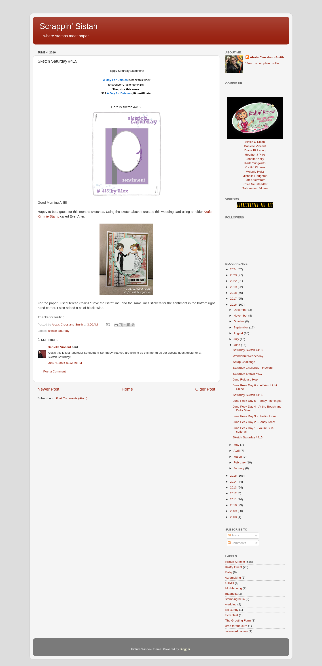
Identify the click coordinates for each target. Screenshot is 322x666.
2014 (233, 481)
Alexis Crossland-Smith (267, 57)
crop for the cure (236, 626)
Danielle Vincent (59, 347)
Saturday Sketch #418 (248, 350)
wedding (231, 604)
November (241, 315)
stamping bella (235, 599)
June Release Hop (245, 379)
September (241, 327)
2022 (233, 281)
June (237, 345)
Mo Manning (233, 588)
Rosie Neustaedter (254, 184)
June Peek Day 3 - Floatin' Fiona (254, 416)
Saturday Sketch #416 (248, 395)
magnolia (231, 593)
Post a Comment (54, 371)
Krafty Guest (233, 567)
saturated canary (236, 631)
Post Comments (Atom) (71, 398)
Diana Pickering (255, 150)
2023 (233, 275)
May (237, 444)
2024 (233, 269)
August (239, 333)
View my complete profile (262, 63)
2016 (233, 304)
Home (127, 389)
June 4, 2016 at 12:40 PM (65, 362)
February (240, 462)
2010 (233, 505)
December (241, 309)
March (238, 456)
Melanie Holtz (255, 171)
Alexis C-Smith (255, 142)
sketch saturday (59, 330)
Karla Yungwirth (254, 163)
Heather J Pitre (255, 154)
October (239, 321)
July (237, 339)
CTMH (229, 583)
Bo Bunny (232, 609)
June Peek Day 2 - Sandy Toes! (254, 422)
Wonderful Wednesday (248, 356)
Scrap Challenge (244, 362)
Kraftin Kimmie (235, 561)
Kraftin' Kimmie (255, 167)
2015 (233, 475)
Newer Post (48, 389)
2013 (233, 487)
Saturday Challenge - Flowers (253, 367)
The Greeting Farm (238, 620)
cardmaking (233, 577)
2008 (233, 517)
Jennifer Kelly (255, 159)
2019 (233, 287)
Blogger (185, 649)
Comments (237, 543)
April (237, 450)
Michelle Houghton (254, 176)
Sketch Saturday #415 (248, 437)
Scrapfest (231, 615)
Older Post (205, 389)
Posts (233, 535)
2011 (233, 499)
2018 (233, 292)
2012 (233, 493)
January (239, 468)
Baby (228, 572)
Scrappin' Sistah (69, 26)
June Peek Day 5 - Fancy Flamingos (257, 400)
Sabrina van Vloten (255, 188)
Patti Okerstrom (254, 180)
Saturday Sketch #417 (248, 373)
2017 (233, 298)
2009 (233, 511)
